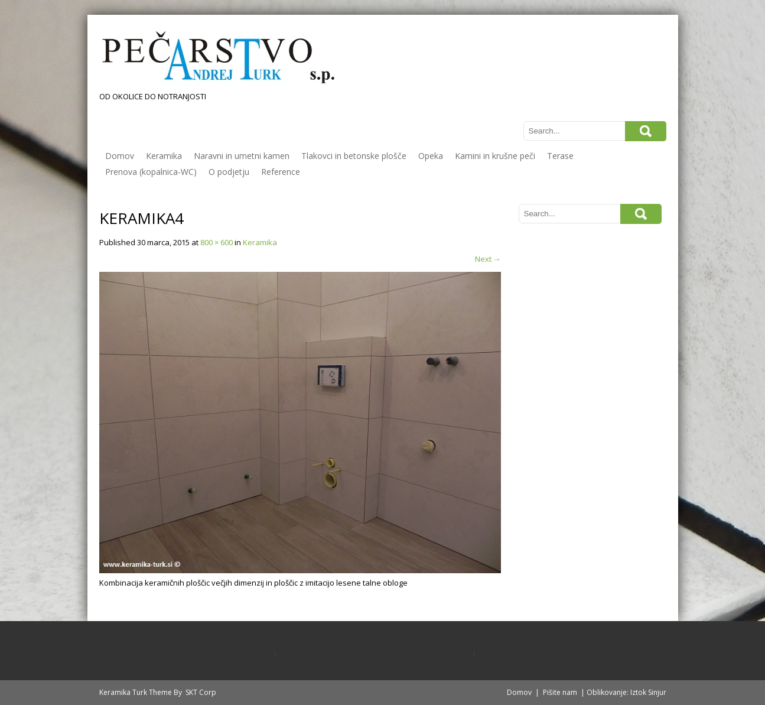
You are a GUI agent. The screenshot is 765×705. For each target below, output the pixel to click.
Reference (280, 171)
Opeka (430, 155)
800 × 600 (216, 242)
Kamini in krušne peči (495, 155)
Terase (560, 155)
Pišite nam (560, 692)
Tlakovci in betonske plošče (353, 155)
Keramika (164, 155)
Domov (119, 155)
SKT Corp (200, 692)
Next (488, 259)
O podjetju (229, 171)
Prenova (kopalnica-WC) (151, 171)
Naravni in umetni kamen (241, 155)
